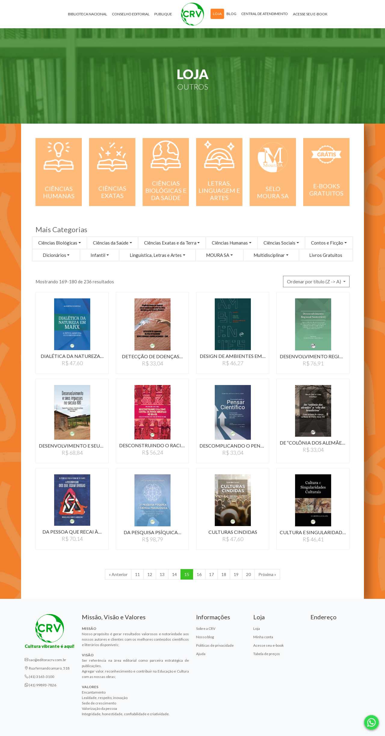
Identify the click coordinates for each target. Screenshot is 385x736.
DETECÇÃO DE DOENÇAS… (152, 356)
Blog (231, 14)
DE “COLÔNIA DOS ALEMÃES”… (313, 442)
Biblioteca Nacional (87, 15)
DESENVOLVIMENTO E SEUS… (72, 445)
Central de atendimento (264, 14)
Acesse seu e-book (310, 15)
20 (248, 574)
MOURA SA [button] (217, 255)
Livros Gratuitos (325, 255)
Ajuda (200, 653)
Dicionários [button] (54, 255)
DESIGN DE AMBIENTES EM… (233, 356)
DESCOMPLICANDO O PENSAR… (232, 445)
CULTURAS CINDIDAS (232, 532)
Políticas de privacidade (215, 645)
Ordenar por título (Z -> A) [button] (314, 281)
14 (174, 574)
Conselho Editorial (130, 15)
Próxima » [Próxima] (267, 574)
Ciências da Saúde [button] (110, 242)
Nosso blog (205, 637)
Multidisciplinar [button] (269, 255)
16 (199, 574)
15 (186, 574)
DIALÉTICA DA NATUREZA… (72, 356)
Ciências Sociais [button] (279, 242)
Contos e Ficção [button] (327, 242)
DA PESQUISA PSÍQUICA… (152, 532)
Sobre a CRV (205, 628)
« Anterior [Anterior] (118, 574)
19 (236, 574)
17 (211, 574)
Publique (163, 15)
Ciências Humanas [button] (230, 242)
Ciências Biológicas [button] (57, 242)
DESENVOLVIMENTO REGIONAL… (313, 356)
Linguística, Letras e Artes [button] (156, 255)
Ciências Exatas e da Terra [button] (170, 242)
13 (162, 574)
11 (137, 574)
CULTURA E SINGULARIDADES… (313, 532)
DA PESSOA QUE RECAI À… (72, 531)
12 (149, 574)
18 (223, 574)
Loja (217, 14)
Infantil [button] (98, 255)
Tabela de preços (266, 653)
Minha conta (263, 637)
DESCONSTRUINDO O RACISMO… (152, 445)
